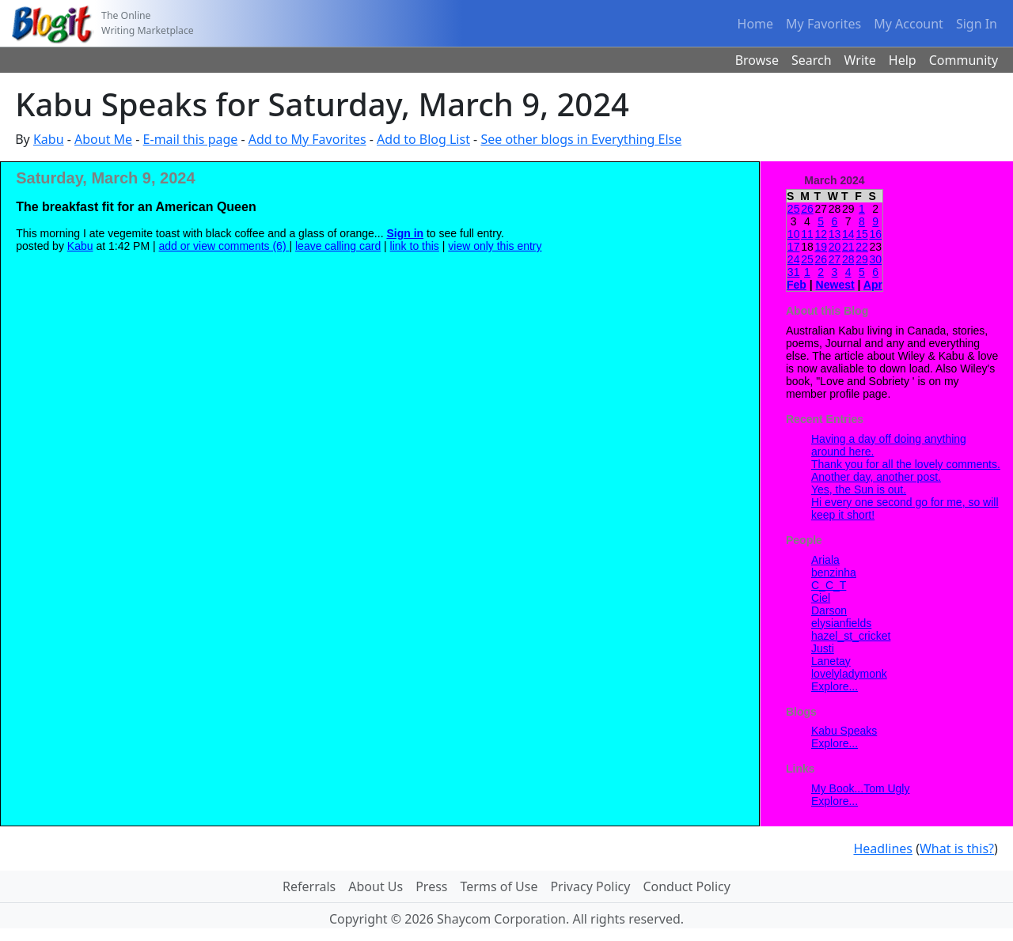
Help (902, 60)
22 (862, 246)
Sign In (976, 23)
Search (811, 60)
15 (862, 234)
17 (793, 246)
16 (875, 234)
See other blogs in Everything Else (580, 139)
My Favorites (823, 23)
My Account (908, 23)
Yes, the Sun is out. (858, 489)
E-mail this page (190, 139)
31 (793, 272)
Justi (822, 648)
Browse (757, 60)
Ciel (820, 597)
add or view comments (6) (224, 246)
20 (835, 246)
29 (862, 259)
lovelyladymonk (849, 673)
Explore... (834, 686)
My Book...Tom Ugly (860, 788)
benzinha (833, 572)
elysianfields (841, 623)
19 (820, 246)
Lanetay (831, 661)
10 (793, 234)
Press (431, 886)
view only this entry (494, 246)
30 (875, 259)
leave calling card (338, 246)
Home (756, 23)
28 (848, 259)
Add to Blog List (423, 139)
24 (793, 259)
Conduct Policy (686, 886)
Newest (835, 284)
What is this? (957, 848)
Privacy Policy (590, 886)
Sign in (404, 233)
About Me (103, 139)
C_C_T (828, 585)
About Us (375, 886)
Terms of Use (499, 886)
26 (807, 208)
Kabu (48, 139)
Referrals (309, 886)
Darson (829, 610)
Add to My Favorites (307, 139)
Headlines (882, 848)
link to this (414, 246)
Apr (872, 284)
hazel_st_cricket (850, 635)
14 (848, 234)
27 (835, 259)
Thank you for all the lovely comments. (905, 464)
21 (848, 246)
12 (820, 234)
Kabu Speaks (844, 730)
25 (793, 208)
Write (860, 60)
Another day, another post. (876, 476)
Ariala (825, 560)
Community (964, 60)
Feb (796, 284)
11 (807, 234)
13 (835, 234)
